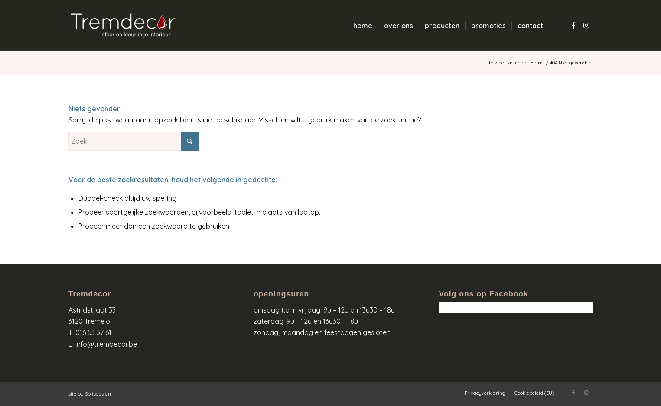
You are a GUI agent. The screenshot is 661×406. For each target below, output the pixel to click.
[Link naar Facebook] (573, 25)
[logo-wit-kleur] (123, 25)
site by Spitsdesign (89, 394)
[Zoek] (133, 141)
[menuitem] (363, 25)
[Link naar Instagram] (586, 25)
